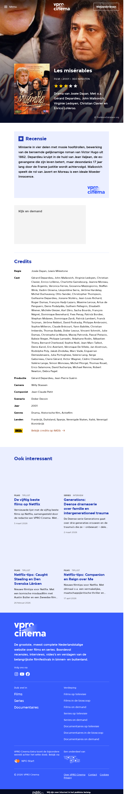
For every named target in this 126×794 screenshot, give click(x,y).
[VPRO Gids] (72, 759)
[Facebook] (28, 674)
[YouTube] (22, 674)
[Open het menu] (10, 7)
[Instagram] (16, 674)
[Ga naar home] (62, 6)
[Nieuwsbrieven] (106, 7)
